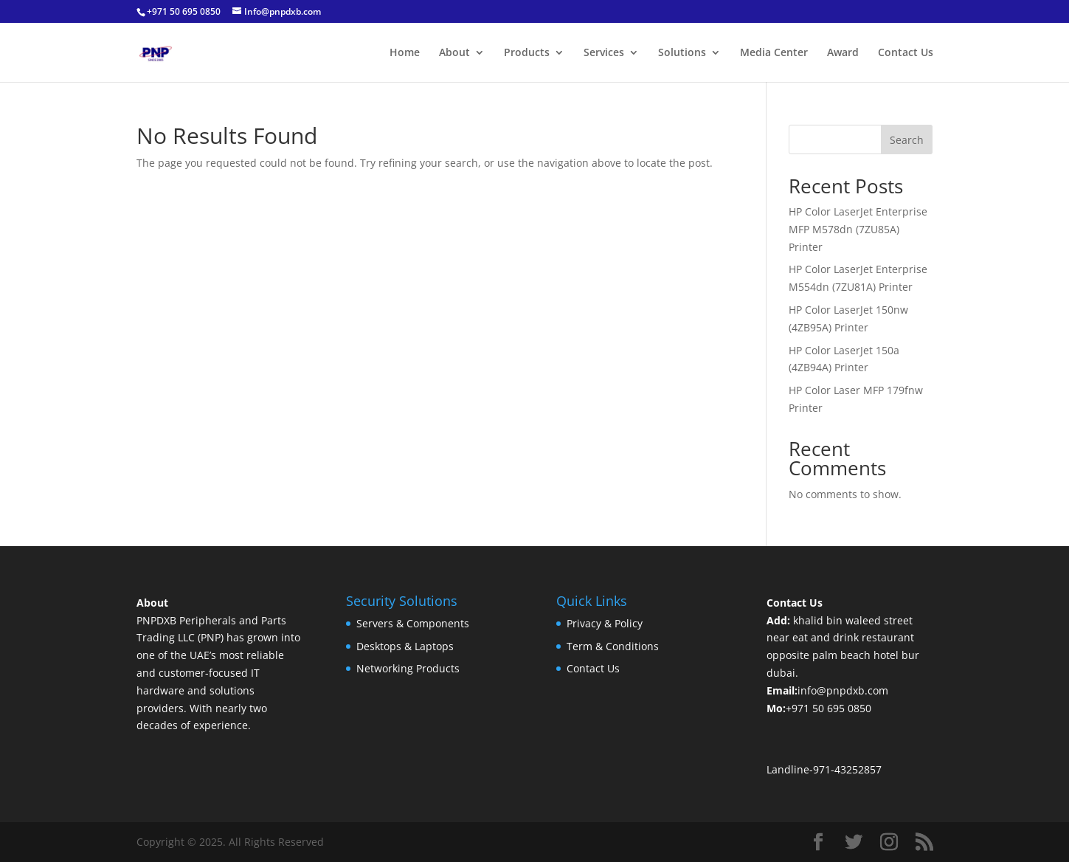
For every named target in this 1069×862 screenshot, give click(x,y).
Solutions (682, 53)
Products (527, 53)
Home (405, 53)
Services (604, 53)
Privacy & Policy (605, 623)
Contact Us (905, 53)
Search (907, 140)
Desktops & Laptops (405, 646)
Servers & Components (412, 623)
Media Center (774, 53)
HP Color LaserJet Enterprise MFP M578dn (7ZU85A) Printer (858, 229)
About (454, 53)
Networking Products (408, 668)
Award (843, 53)
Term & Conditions (613, 646)
